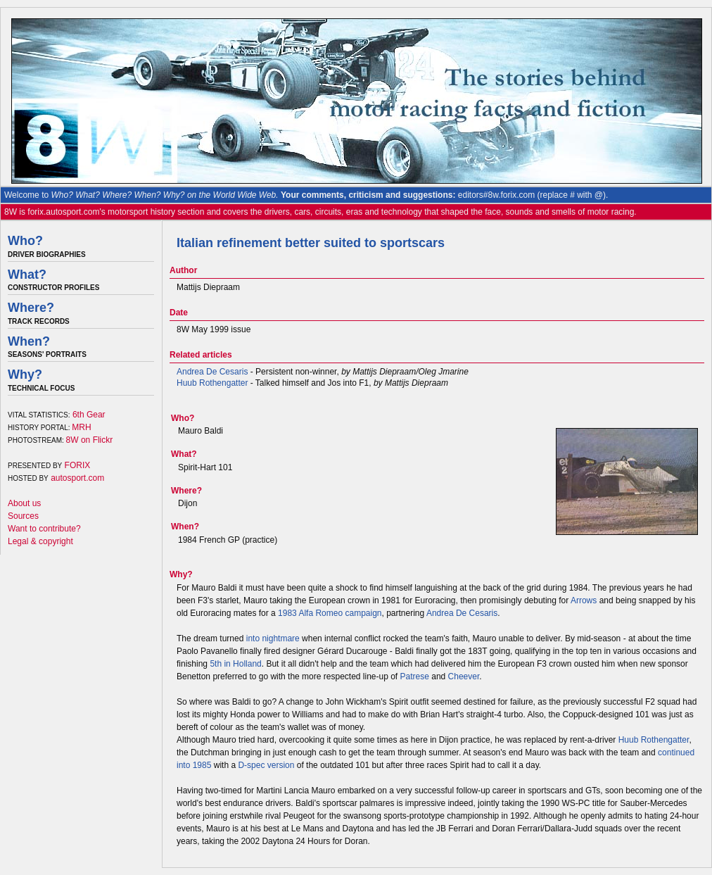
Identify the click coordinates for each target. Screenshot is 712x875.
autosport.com (77, 478)
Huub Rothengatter (212, 383)
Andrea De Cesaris (212, 372)
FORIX (78, 465)
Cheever (464, 676)
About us (24, 503)
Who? (25, 241)
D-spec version (266, 765)
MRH (81, 427)
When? (29, 341)
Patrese (414, 676)
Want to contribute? (44, 529)
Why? (25, 374)
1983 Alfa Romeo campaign (329, 613)
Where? (31, 308)
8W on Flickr (89, 440)
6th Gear (89, 415)
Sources (23, 516)
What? (27, 274)
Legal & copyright (40, 541)
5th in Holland (235, 664)
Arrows (584, 600)
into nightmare (273, 638)
